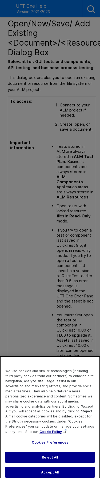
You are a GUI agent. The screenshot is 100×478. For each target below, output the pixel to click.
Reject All (50, 460)
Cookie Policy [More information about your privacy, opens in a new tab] (50, 434)
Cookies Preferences (50, 445)
